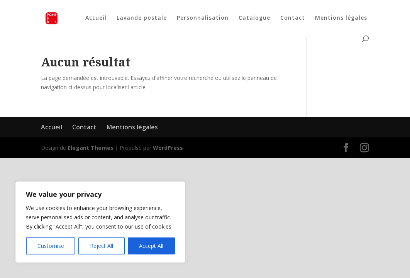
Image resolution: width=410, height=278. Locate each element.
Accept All (151, 245)
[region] (100, 222)
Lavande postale (142, 18)
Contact (292, 18)
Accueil (96, 18)
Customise (50, 245)
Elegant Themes (91, 147)
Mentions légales (341, 18)
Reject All (101, 245)
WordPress (168, 147)
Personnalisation (203, 18)
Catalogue (254, 18)
